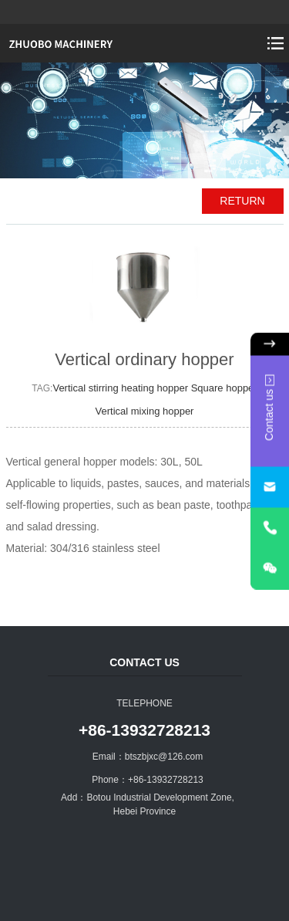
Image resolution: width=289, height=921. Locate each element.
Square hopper (224, 388)
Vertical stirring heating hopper (121, 388)
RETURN (242, 201)
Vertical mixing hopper (145, 411)
